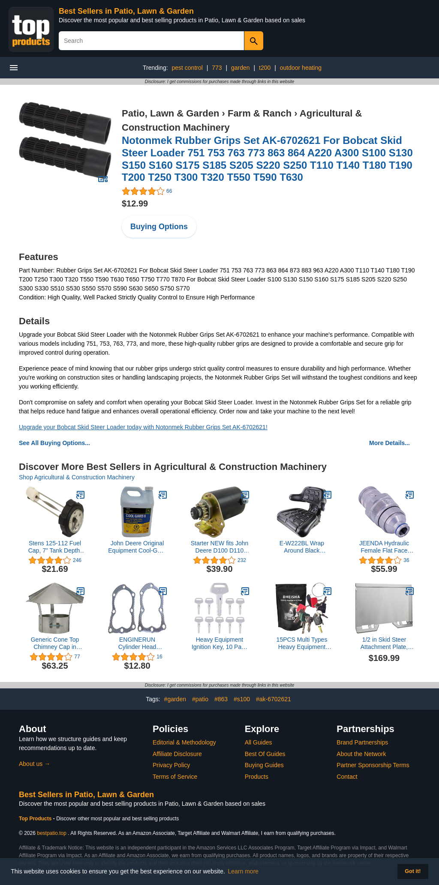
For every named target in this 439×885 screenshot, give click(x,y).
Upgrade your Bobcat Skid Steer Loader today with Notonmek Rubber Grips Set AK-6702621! (143, 427)
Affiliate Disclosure (177, 753)
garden (240, 67)
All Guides (258, 742)
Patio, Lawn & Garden (170, 113)
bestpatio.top (51, 833)
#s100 (242, 699)
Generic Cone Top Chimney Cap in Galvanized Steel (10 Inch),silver (55, 643)
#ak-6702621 (273, 699)
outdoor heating (301, 67)
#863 (221, 699)
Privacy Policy (171, 765)
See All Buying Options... (54, 443)
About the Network (361, 753)
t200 (265, 67)
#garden (175, 699)
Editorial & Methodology (184, 742)
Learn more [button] (243, 871)
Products (256, 776)
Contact (347, 776)
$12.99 (135, 203)
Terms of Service (175, 776)
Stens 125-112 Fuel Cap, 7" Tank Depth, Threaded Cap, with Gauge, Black (55, 547)
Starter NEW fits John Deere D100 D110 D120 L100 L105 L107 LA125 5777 (220, 547)
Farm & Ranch (260, 113)
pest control (186, 67)
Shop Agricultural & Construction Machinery (77, 477)
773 (217, 67)
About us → (34, 763)
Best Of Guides (265, 753)
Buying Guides (264, 765)
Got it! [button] (413, 871)
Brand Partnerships (362, 742)
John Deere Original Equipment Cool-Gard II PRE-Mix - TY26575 (137, 547)
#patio (200, 699)
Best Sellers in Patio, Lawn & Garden (126, 11)
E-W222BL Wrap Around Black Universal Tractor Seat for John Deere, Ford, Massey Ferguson (301, 547)
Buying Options (159, 226)
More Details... (389, 443)
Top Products (36, 819)
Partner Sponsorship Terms (373, 765)
